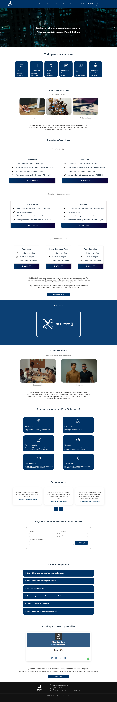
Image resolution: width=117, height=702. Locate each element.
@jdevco (53, 689)
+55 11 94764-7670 (56, 687)
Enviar (81, 543)
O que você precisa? (36, 539)
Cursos (65, 4)
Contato (83, 4)
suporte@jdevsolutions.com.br (59, 685)
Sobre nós (50, 4)
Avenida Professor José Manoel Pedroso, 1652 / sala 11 (65, 691)
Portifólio (91, 4)
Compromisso (74, 4)
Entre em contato (102, 4)
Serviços (42, 4)
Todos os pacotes (58, 294)
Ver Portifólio (59, 676)
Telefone (63, 531)
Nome (32, 531)
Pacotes (58, 4)
